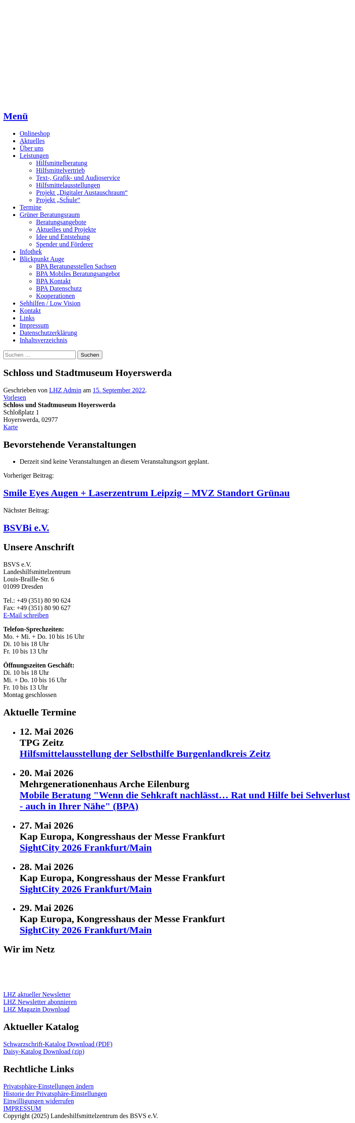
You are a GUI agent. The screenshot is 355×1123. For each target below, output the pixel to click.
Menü (15, 116)
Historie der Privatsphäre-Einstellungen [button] (55, 1093)
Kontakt (30, 310)
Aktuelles (32, 140)
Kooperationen (55, 295)
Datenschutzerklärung (48, 332)
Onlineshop (35, 133)
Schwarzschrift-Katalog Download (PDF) (58, 1044)
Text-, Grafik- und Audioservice (78, 177)
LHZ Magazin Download (36, 1009)
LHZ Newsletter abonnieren (40, 1001)
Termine (30, 207)
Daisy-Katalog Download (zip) (43, 1051)
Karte (10, 427)
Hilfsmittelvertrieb (60, 170)
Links (27, 317)
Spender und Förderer (64, 244)
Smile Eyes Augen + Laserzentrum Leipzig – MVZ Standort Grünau (146, 492)
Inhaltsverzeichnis (43, 340)
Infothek (31, 251)
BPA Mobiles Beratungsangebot (78, 273)
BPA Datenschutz (59, 288)
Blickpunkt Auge (42, 258)
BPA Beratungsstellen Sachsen (76, 266)
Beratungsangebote (61, 222)
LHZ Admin (65, 390)
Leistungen (34, 155)
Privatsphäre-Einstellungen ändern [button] (48, 1086)
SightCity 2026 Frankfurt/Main (86, 847)
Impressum (34, 325)
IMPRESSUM (22, 1108)
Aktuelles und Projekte (66, 229)
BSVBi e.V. (26, 527)
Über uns (31, 148)
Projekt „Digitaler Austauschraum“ (82, 192)
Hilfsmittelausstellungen (68, 185)
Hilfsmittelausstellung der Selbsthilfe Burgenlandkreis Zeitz (145, 753)
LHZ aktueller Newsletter (36, 994)
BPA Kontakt (53, 281)
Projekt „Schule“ (58, 199)
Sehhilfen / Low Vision (50, 303)
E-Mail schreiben (26, 615)
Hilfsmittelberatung (61, 162)
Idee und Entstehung (63, 236)
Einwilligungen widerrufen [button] (38, 1101)
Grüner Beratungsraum (50, 214)
